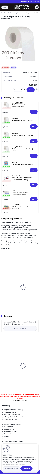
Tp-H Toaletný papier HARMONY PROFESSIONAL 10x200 (20, 192)
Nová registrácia (34, 1)
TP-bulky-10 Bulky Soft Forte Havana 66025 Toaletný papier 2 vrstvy (22, 178)
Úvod (3, 13)
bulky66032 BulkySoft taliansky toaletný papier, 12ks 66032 (23, 207)
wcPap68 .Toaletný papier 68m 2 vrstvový (22, 119)
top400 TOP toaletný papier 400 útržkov (22, 163)
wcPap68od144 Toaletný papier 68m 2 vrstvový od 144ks (23, 149)
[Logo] (21, 7)
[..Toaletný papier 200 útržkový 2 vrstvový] (20, 42)
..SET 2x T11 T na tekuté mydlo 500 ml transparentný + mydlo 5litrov (16, 366)
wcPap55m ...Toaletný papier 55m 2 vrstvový (23, 134)
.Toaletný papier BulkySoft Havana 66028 (17, 294)
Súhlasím (26, 468)
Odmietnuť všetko (11, 469)
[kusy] (18, 90)
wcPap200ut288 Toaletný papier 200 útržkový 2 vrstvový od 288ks (22, 105)
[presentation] (2, 285)
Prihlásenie (24, 1)
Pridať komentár (20, 328)
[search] (37, 7)
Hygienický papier (13, 13)
